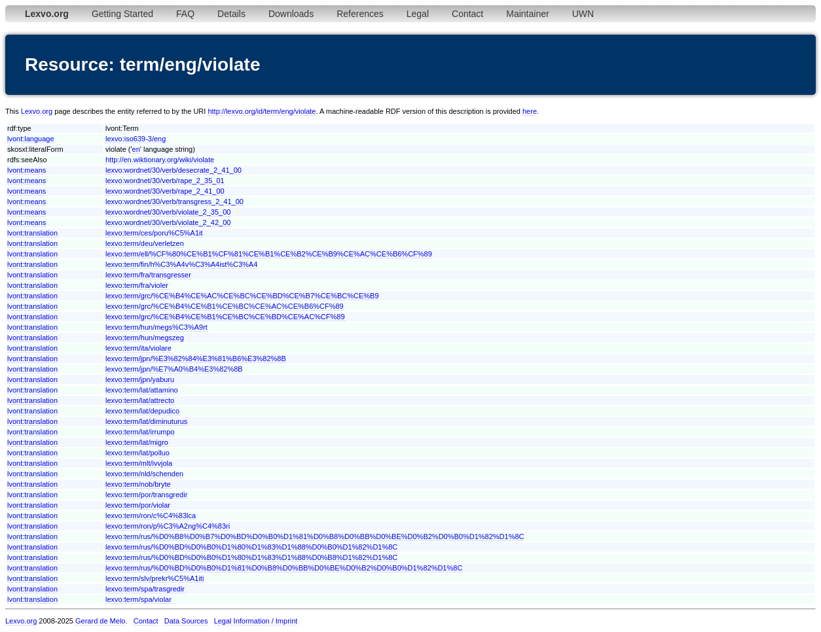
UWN (583, 14)
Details (231, 14)
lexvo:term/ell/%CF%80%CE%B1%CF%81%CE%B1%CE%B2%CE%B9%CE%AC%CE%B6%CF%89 (268, 254)
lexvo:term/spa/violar (138, 599)
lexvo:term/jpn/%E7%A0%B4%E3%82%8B (174, 369)
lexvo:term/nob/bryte (138, 484)
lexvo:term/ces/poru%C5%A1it (154, 233)
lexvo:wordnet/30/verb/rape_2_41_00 (165, 191)
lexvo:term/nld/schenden (144, 474)
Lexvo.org (36, 111)
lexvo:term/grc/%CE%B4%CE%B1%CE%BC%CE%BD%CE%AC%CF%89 (225, 317)
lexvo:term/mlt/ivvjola (138, 463)
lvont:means (26, 170)
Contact (467, 14)
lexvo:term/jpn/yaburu (139, 379)
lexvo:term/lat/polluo (137, 453)
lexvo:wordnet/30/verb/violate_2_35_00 (167, 212)
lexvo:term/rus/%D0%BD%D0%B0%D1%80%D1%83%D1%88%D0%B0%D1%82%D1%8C (251, 547)
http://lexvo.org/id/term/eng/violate (262, 111)
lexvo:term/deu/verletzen (144, 243)
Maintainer (527, 14)
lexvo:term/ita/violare (138, 348)
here (529, 111)
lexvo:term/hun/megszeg (144, 338)
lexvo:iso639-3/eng (135, 139)
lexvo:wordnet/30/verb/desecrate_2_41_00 (173, 170)
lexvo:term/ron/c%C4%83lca (150, 515)
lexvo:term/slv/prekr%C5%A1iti (154, 578)
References (360, 14)
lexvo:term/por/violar (137, 505)
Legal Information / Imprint (256, 621)
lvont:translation (32, 233)
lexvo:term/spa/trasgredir (145, 589)
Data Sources (186, 621)
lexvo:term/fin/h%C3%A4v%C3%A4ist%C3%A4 (181, 264)
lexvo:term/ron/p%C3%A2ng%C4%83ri (167, 526)
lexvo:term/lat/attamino (141, 390)
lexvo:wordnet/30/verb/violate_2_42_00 (167, 222)
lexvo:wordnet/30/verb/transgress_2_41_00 (174, 201)
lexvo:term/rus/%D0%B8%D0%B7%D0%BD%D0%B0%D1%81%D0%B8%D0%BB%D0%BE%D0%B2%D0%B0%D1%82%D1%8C (314, 536)
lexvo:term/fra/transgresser (148, 275)
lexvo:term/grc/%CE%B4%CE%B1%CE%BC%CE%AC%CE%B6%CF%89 (224, 306)
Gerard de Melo (100, 621)
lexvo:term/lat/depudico (142, 411)
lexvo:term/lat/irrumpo (140, 432)
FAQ (185, 14)
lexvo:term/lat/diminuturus (146, 421)
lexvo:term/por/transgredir (146, 495)
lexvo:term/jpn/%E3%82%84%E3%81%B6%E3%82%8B (195, 358)
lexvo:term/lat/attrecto (139, 400)
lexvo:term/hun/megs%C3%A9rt (156, 327)
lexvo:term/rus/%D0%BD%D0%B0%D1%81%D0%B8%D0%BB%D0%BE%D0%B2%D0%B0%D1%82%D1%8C (283, 568)
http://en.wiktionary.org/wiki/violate (159, 160)
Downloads (291, 14)
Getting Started (122, 14)
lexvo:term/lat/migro (136, 442)
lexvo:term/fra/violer (136, 285)
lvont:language (30, 139)
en (136, 149)
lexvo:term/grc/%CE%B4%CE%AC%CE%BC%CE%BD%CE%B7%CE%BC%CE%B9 (242, 296)
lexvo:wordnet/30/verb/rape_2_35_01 (165, 180)
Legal (418, 14)
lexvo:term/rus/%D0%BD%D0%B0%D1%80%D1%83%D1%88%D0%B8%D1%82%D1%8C (251, 557)
